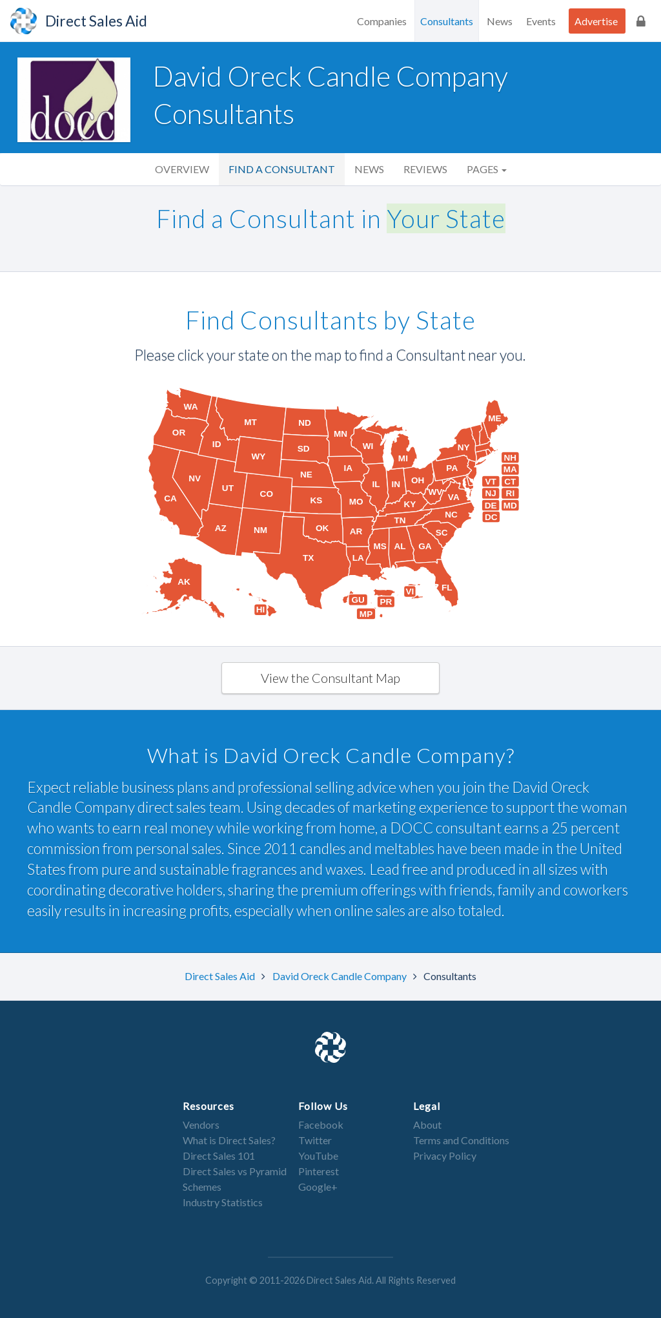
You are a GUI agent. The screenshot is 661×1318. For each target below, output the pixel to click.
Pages (487, 169)
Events (541, 21)
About (427, 1124)
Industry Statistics (223, 1202)
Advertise (596, 21)
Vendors (201, 1124)
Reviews (425, 169)
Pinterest (318, 1171)
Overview (182, 169)
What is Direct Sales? (229, 1140)
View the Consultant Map (330, 677)
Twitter (315, 1140)
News (500, 21)
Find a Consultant (282, 169)
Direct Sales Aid (221, 976)
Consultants (446, 21)
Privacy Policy (444, 1155)
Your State (446, 218)
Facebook (320, 1124)
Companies (382, 21)
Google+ (318, 1186)
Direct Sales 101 (219, 1155)
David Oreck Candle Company (340, 976)
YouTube (318, 1155)
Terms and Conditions (461, 1140)
